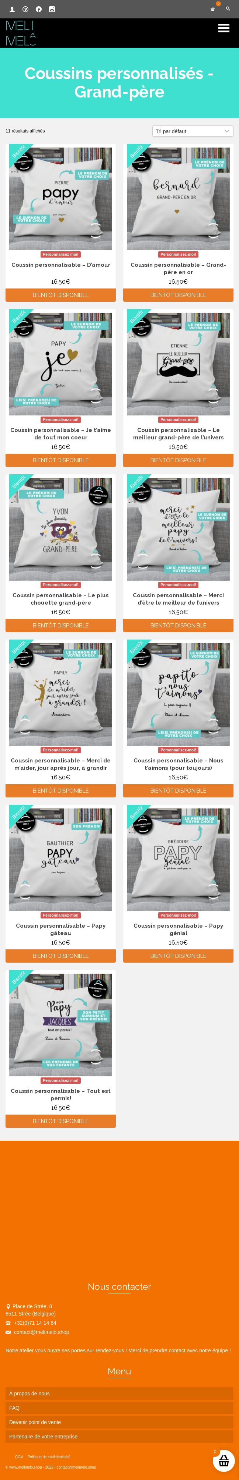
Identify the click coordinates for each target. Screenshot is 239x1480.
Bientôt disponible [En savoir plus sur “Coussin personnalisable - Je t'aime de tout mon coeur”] (61, 460)
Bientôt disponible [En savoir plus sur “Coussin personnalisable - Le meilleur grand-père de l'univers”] (178, 460)
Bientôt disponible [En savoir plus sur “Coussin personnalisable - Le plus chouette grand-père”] (61, 625)
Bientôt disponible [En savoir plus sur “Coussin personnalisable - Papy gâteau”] (61, 956)
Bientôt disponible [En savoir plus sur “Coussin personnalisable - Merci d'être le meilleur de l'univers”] (178, 625)
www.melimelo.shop (25, 1467)
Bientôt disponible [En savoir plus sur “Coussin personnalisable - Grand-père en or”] (178, 295)
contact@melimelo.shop (37, 1332)
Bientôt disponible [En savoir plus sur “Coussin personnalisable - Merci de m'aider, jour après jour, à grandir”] (61, 790)
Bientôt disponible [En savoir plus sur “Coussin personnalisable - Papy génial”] (178, 956)
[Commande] (192, 131)
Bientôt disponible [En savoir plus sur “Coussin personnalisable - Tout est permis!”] (61, 1121)
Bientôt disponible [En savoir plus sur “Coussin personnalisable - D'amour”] (61, 295)
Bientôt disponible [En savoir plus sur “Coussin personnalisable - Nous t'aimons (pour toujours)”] (178, 790)
